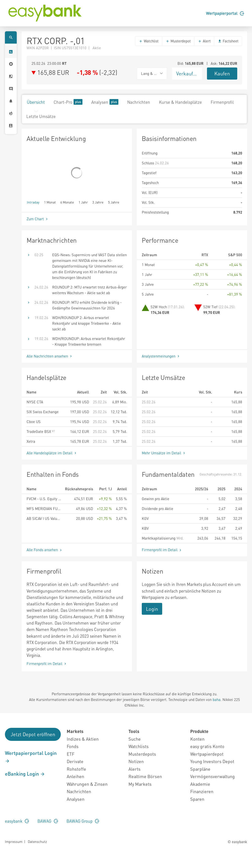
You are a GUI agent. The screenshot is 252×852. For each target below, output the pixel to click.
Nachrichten (138, 102)
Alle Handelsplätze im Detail (52, 452)
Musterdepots (142, 754)
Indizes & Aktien (83, 739)
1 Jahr (83, 202)
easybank (17, 821)
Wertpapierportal (225, 13)
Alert (204, 40)
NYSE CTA (35, 401)
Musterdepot (178, 40)
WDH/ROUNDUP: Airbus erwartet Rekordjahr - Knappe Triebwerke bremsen (88, 341)
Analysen (104, 102)
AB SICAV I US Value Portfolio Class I (44, 518)
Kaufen (222, 73)
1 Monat (50, 202)
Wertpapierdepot (206, 754)
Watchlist (148, 40)
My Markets (140, 784)
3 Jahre (97, 202)
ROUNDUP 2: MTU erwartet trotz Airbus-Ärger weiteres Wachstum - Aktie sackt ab (89, 290)
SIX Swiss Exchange (43, 411)
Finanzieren (201, 791)
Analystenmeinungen (161, 356)
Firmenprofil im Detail (162, 549)
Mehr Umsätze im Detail (164, 452)
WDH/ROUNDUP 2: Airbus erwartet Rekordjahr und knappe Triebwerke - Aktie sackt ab (86, 323)
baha (216, 699)
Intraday (33, 202)
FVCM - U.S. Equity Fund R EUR (44, 498)
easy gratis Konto (207, 746)
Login (152, 609)
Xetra (31, 441)
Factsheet (228, 40)
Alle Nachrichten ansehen (50, 356)
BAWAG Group (82, 821)
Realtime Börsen (145, 776)
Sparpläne (200, 769)
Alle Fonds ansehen (45, 549)
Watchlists (138, 746)
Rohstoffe (76, 769)
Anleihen (75, 776)
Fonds (73, 746)
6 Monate (67, 202)
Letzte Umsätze (41, 116)
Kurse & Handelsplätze (180, 102)
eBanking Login (25, 773)
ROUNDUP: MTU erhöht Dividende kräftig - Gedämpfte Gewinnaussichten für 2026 (87, 305)
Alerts (134, 769)
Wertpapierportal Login (31, 757)
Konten (197, 739)
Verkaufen (187, 73)
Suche (134, 739)
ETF (70, 754)
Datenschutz (37, 841)
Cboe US (34, 421)
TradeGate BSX (41, 431)
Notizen (136, 761)
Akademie (200, 784)
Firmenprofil (222, 102)
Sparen (197, 799)
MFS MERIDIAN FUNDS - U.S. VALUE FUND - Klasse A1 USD (44, 508)
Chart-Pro (68, 102)
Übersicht (36, 102)
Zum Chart (38, 218)
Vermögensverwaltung (212, 776)
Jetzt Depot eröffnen (33, 734)
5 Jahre (113, 202)
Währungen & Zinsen (87, 784)
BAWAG (47, 821)
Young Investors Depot (212, 761)
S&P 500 (235, 254)
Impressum (13, 841)
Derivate (75, 761)
